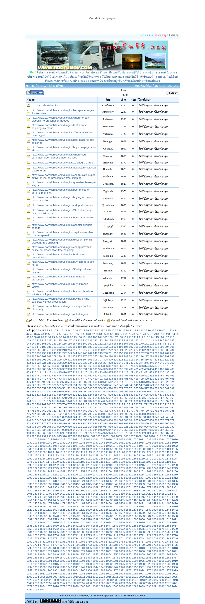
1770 (162, 541)
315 (141, 359)
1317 (56, 480)
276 (90, 356)
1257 (115, 471)
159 (85, 343)
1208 (95, 464)
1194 (155, 461)
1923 (109, 563)
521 (157, 381)
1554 (102, 512)
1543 (29, 512)
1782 (89, 544)
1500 (49, 506)
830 (105, 417)
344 (141, 362)
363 (90, 365)
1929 (148, 563)
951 (131, 429)
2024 (168, 576)
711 (90, 404)
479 (90, 378)
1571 (62, 516)
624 (90, 394)
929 (167, 426)
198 (136, 346)
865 (136, 420)
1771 (168, 541)
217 (85, 350)
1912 (36, 563)
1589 (29, 519)
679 (74, 401)
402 (141, 369)
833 (121, 417)
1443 (129, 496)
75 (140, 334)
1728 (36, 538)
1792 (155, 544)
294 (34, 359)
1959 (43, 570)
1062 (43, 445)
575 (136, 388)
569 (105, 388)
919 (116, 426)
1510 (115, 506)
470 (44, 378)
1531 (102, 509)
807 (136, 413)
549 (151, 385)
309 (111, 359)
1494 (162, 503)
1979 (175, 570)
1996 (135, 573)
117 (167, 337)
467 (28, 378)
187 (80, 346)
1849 (76, 554)
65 (104, 334)
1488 (122, 503)
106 (110, 337)
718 (126, 404)
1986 (69, 573)
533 (69, 385)
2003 (29, 576)
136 (116, 340)
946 (105, 429)
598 (105, 391)
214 (69, 350)
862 (121, 420)
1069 (89, 445)
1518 (168, 506)
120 (34, 340)
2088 (135, 586)
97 (67, 337)
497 (34, 381)
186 (74, 346)
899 (162, 423)
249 (100, 353)
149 (34, 343)
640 (172, 394)
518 (141, 381)
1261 (142, 471)
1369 (95, 487)
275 (85, 356)
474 (64, 378)
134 (105, 340)
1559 (135, 512)
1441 (115, 496)
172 (151, 343)
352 (34, 365)
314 (136, 359)
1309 (155, 477)
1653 (148, 525)
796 (80, 413)
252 (116, 353)
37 (152, 330)
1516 (155, 506)
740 (90, 407)
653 (90, 397)
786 (28, 413)
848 (49, 420)
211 (54, 350)
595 (90, 391)
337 (105, 362)
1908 (162, 560)
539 (100, 385)
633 (136, 394)
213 (64, 350)
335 (95, 362)
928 (162, 426)
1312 (175, 477)
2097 (43, 589)
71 (126, 334)
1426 (168, 493)
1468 (142, 500)
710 (85, 404)
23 (102, 330)
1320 (76, 480)
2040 (122, 579)
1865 (29, 557)
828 (95, 417)
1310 (162, 477)
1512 (129, 506)
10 (54, 330)
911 (74, 426)
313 (131, 359)
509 (95, 381)
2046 (162, 579)
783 (162, 410)
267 (44, 356)
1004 (112, 436)
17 (80, 330)
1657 (175, 525)
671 (34, 401)
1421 (135, 493)
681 (85, 401)
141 (141, 340)
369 (121, 365)
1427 (175, 493)
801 (105, 413)
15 (72, 330)
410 (34, 372)
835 (131, 417)
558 (49, 388)
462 (151, 375)
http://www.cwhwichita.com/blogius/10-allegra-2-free (62, 162)
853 (74, 420)
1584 (148, 516)
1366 (76, 487)
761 (49, 410)
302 (74, 359)
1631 (155, 522)
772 (105, 410)
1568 (43, 516)
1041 (56, 442)
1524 (56, 509)
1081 (168, 445)
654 (95, 397)
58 (78, 334)
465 (167, 375)
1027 (115, 439)
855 (85, 420)
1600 (102, 519)
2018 (129, 576)
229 (146, 350)
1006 (126, 436)
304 (85, 359)
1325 (109, 480)
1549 (69, 512)
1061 (36, 445)
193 (111, 346)
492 (157, 378)
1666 (82, 528)
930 (172, 426)
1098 (129, 449)
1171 (155, 458)
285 (136, 356)
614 (39, 394)
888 (105, 423)
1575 (89, 516)
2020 (142, 576)
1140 (102, 455)
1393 (102, 490)
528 (44, 385)
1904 (135, 560)
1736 (89, 538)
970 (80, 433)
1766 (135, 541)
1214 (135, 464)
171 (146, 343)
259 (151, 353)
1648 (115, 525)
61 (89, 334)
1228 (76, 468)
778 (136, 410)
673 (44, 401)
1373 (122, 487)
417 (69, 372)
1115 (89, 452)
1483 (89, 503)
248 (95, 353)
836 (136, 417)
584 (34, 391)
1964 (76, 570)
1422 (142, 493)
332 (80, 362)
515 (126, 381)
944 (95, 429)
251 (111, 353)
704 (54, 404)
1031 (142, 439)
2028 (43, 579)
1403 (168, 490)
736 (69, 407)
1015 (36, 439)
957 (162, 429)
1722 (148, 535)
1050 (115, 442)
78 (151, 334)
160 (90, 343)
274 (80, 356)
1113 (76, 452)
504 (69, 381)
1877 (109, 557)
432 (146, 372)
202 (157, 346)
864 (131, 420)
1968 (102, 570)
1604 (129, 519)
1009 (145, 436)
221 (105, 350)
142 (146, 340)
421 (90, 372)
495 (172, 378)
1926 (129, 563)
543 (121, 385)
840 (157, 417)
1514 (142, 506)
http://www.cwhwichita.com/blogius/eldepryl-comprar (62, 205)
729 (34, 407)
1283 (135, 474)
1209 (102, 464)
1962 (62, 570)
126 (64, 340)
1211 (115, 464)
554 (28, 388)
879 (59, 423)
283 (126, 356)
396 (111, 369)
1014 (29, 439)
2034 (82, 579)
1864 (175, 554)
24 (105, 330)
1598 (89, 519)
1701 (162, 532)
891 (121, 423)
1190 (129, 461)
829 (100, 417)
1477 (49, 503)
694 (151, 401)
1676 (148, 528)
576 (141, 388)
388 (69, 369)
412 (44, 372)
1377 (148, 487)
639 (167, 394)
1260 (135, 471)
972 (90, 433)
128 (74, 340)
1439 (102, 496)
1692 (102, 532)
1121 (129, 452)
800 (100, 413)
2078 (69, 586)
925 (146, 426)
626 (100, 394)
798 (90, 413)
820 (54, 417)
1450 (175, 496)
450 (90, 375)
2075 (49, 586)
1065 (62, 445)
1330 (142, 480)
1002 (99, 436)
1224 (49, 468)
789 (44, 413)
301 (69, 359)
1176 (36, 461)
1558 (129, 512)
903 (34, 426)
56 (71, 334)
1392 (95, 490)
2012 (89, 576)
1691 (95, 532)
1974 (142, 570)
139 (131, 340)
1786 (115, 544)
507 (85, 381)
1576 (95, 516)
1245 (36, 471)
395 (105, 369)
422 (95, 372)
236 (34, 353)
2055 (69, 583)
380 (28, 369)
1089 (69, 449)
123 (49, 340)
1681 (29, 532)
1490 (135, 503)
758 (34, 410)
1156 (56, 458)
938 (64, 429)
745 (116, 407)
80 (158, 334)
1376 (142, 487)
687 (116, 401)
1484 (95, 503)
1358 (175, 484)
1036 (175, 439)
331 (74, 362)
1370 (102, 487)
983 (146, 433)
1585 (155, 516)
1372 (115, 487)
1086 (49, 449)
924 (141, 426)
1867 (43, 557)
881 (69, 423)
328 (59, 362)
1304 (122, 477)
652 (85, 397)
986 (162, 433)
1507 (95, 506)
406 (162, 369)
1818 (175, 548)
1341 (62, 484)
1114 (82, 452)
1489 (129, 503)
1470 (155, 500)
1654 (155, 525)
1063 (49, 445)
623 (85, 394)
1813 (142, 548)
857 (95, 420)
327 (54, 362)
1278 (102, 474)
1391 (89, 490)
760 (44, 410)
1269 (43, 474)
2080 (82, 586)
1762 (109, 541)
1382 (29, 490)
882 (74, 423)
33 (138, 330)
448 (80, 375)
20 (90, 330)
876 (44, 423)
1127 (168, 452)
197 (131, 346)
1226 (62, 468)
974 (100, 433)
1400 (148, 490)
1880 (129, 557)
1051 (122, 442)
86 (27, 337)
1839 (162, 551)
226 (131, 350)
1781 (82, 544)
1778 (62, 544)
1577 (102, 516)
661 (131, 397)
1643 (82, 525)
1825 (69, 551)
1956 (175, 567)
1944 (95, 567)
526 (34, 385)
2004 (36, 576)
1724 (162, 535)
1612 (29, 522)
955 (151, 429)
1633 (168, 522)
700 (34, 404)
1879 (122, 557)
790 (49, 413)
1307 (142, 477)
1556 (115, 512)
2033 (76, 579)
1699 (148, 532)
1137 (82, 455)
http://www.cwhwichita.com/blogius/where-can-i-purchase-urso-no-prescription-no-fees (60, 156)
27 (116, 330)
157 (74, 343)
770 (95, 410)
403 (146, 369)
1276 (89, 474)
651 (80, 397)
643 (39, 397)
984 (151, 433)
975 (105, 433)
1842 (29, 554)
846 (39, 420)
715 (111, 404)
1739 (109, 538)
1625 (115, 522)
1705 (36, 535)
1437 (89, 496)
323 (34, 362)
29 (123, 330)
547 (141, 385)
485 (121, 378)
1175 (29, 461)
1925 (122, 563)
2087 (129, 586)
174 (162, 343)
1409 (56, 493)
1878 (115, 557)
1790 (142, 544)
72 (129, 334)
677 (64, 401)
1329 (135, 480)
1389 (76, 490)
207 (34, 350)
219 (95, 350)
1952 (148, 567)
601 (121, 391)
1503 (69, 506)
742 (100, 407)
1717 (115, 535)
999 (80, 436)
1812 (135, 548)
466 (172, 375)
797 (85, 413)
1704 (29, 535)
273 (74, 356)
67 (111, 334)
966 (59, 433)
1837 (148, 551)
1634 (175, 522)
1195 (162, 461)
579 (157, 388)
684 (100, 401)
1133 (56, 455)
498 (39, 381)
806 (131, 413)
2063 (122, 583)
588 (54, 391)
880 (64, 423)
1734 (76, 538)
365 (100, 365)
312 (126, 359)
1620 (82, 522)
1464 (115, 500)
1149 (162, 455)
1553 (95, 512)
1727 (29, 538)
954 (146, 429)
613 (34, 394)
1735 (82, 538)
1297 (76, 477)
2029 (49, 579)
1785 (109, 544)
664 (146, 397)
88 (35, 337)
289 (157, 356)
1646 (102, 525)
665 (151, 397)
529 (49, 385)
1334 (168, 480)
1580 (122, 516)
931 (28, 429)
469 (39, 378)
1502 (62, 506)
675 (54, 401)
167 (126, 343)
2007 (56, 576)
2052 (49, 583)
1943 (89, 567)
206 (28, 350)
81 (162, 334)
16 (76, 330)
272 (69, 356)
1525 (62, 509)
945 (100, 429)
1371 (109, 487)
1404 (175, 490)
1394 (109, 490)
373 (141, 365)
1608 (155, 519)
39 (160, 330)
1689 (82, 532)
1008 (139, 436)
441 (44, 375)
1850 (82, 554)
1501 (56, 506)
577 (146, 388)
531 (59, 385)
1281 (122, 474)
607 (151, 391)
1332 (155, 480)
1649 (122, 525)
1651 (135, 525)
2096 (36, 589)
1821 (43, 551)
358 (64, 365)
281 (116, 356)
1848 (69, 554)
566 (90, 388)
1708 (56, 535)
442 (49, 375)
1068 (82, 445)
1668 (95, 528)
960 (28, 433)
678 (69, 401)
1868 (49, 557)
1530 (95, 509)
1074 (122, 445)
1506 (89, 506)
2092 (162, 586)
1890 (43, 560)
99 (75, 337)
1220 (175, 464)
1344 (82, 484)
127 (69, 340)
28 (120, 330)
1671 (115, 528)
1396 (122, 490)
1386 (56, 490)
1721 (142, 535)
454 (111, 375)
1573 (76, 516)
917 (105, 426)
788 (39, 413)
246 (85, 353)
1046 (89, 442)
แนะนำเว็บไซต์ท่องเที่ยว (45, 105)
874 (34, 423)
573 (126, 388)
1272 (62, 474)
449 (85, 375)
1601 (109, 519)
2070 (168, 583)
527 (39, 385)
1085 (43, 449)
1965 (82, 570)
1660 (43, 528)
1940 (69, 567)
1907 (155, 560)
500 (49, 381)
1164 (109, 458)
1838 (155, 551)
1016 (43, 439)
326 (49, 362)
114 (151, 337)
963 (44, 433)
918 (111, 426)
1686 (62, 532)
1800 (56, 548)
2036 (95, 579)
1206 (82, 464)
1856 (122, 554)
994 (54, 436)
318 (157, 359)
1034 (162, 439)
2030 (56, 579)
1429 (36, 496)
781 (151, 410)
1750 (29, 541)
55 (67, 334)
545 (131, 385)
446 (69, 375)
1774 (36, 544)
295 (39, 359)
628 (111, 394)
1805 (89, 548)
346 (151, 362)
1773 (29, 544)
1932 (168, 563)
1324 (102, 480)
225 (126, 350)
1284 (142, 474)
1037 (29, 442)
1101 (148, 449)
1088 (62, 449)
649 (69, 397)
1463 (109, 500)
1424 (155, 493)
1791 (148, 544)
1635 (29, 525)
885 (90, 423)
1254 (95, 471)
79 (155, 334)
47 (38, 334)
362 (85, 365)
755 (167, 407)
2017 (122, 576)
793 (64, 413)
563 (74, 388)
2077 (62, 586)
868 (151, 420)
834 (126, 417)
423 (100, 372)
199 (141, 346)
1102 (155, 449)
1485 (102, 503)
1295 (62, 477)
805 (126, 413)
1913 (43, 563)
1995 (129, 573)
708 (74, 404)
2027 (36, 579)
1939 (62, 567)
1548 (62, 512)
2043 (142, 579)
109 (126, 337)
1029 (129, 439)
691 (136, 401)
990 (34, 436)
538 (95, 385)
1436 (82, 496)
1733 (69, 538)
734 (59, 407)
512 (111, 381)
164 (111, 343)
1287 (162, 474)
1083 (29, 449)
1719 (129, 535)
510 (100, 381)
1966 (89, 570)
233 (167, 350)
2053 (56, 583)
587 (49, 391)
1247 (49, 471)
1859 (142, 554)
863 (126, 420)
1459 (82, 500)
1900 (109, 560)
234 (172, 350)
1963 (69, 570)
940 (74, 429)
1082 (175, 445)
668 (167, 397)
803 (116, 413)
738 (80, 407)
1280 (115, 474)
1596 (76, 519)
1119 (115, 452)
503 (64, 381)
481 (100, 378)
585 (39, 391)
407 (167, 369)
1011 (159, 436)
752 (151, 407)
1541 (168, 509)
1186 (102, 461)
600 (116, 391)
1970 (115, 570)
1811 (129, 548)
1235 (122, 468)
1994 (122, 573)
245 (80, 353)
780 (146, 410)
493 (162, 378)
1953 (155, 567)
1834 (129, 551)
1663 (62, 528)
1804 (82, 548)
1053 (135, 442)
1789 (135, 544)
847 (44, 420)
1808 (109, 548)
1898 (95, 560)
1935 (36, 567)
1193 (148, 461)
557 (44, 388)
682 (90, 401)
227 (136, 350)
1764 (122, 541)
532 (64, 385)
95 (60, 337)
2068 (155, 583)
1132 (49, 455)
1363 (56, 487)
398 (121, 369)
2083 (102, 586)
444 (59, 375)
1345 (89, 484)
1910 (175, 560)
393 (95, 369)
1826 (76, 551)
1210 (109, 464)
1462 (102, 500)
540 (105, 385)
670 (28, 401)
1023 (89, 439)
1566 (29, 516)
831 (111, 417)
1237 (135, 468)
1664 (69, 528)
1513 (135, 506)
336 (100, 362)
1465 (122, 500)
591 (69, 391)
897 (151, 423)
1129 (29, 455)
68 (115, 334)
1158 (69, 458)
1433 (62, 496)
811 (157, 413)
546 (136, 385)
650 (74, 397)
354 (44, 365)
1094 (102, 449)
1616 (56, 522)
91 (46, 337)
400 (131, 369)
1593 (56, 519)
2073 (36, 586)
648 (64, 397)
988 (172, 433)
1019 (62, 439)
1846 (56, 554)
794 (69, 413)
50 (49, 334)
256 (136, 353)
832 (116, 417)
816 (34, 417)
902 (28, 426)
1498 (36, 506)
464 (162, 375)
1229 (82, 468)
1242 (168, 468)
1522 (43, 509)
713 (100, 404)
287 (146, 356)
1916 (62, 563)
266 (39, 356)
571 (116, 388)
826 (85, 417)
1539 (155, 509)
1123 (142, 452)
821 (59, 417)
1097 (122, 449)
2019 (135, 576)
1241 (162, 468)
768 (85, 410)
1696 (129, 532)
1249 (62, 471)
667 (162, 397)
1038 (36, 442)
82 (166, 334)
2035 (89, 579)
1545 (43, 512)
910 (69, 426)
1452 (36, 500)
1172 (162, 458)
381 (34, 369)
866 (141, 420)
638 (162, 394)
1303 (115, 477)
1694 (115, 532)
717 (121, 404)
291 (167, 356)
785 (172, 410)
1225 (56, 468)
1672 (122, 528)
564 (80, 388)
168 (131, 343)
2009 (69, 576)
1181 (69, 461)
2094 (175, 586)
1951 (142, 567)
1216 (148, 464)
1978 (168, 570)
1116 (95, 452)
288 (151, 356)
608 (157, 391)
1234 (115, 468)
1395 (115, 490)
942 (85, 429)
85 (177, 334)
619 (64, 394)
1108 (43, 452)
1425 (162, 493)
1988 (82, 573)
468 (34, 378)
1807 (102, 548)
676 (59, 401)
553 (172, 385)
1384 (43, 490)
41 (167, 330)
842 (167, 417)
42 (171, 330)
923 (136, 426)
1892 (56, 560)
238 (44, 353)
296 (44, 359)
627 (105, 394)
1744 (142, 538)
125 (59, 340)
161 (95, 343)
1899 (102, 560)
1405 (29, 493)
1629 (142, 522)
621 (74, 394)
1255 (102, 471)
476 (74, 378)
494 (167, 378)
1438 (95, 496)
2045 (155, 579)
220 (100, 350)
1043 (69, 442)
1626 (122, 522)
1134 (62, 455)
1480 (69, 503)
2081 (89, 586)
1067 (76, 445)
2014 (102, 576)
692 (141, 401)
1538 (148, 509)
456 (121, 375)
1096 (115, 449)
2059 (95, 583)
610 (167, 391)
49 (46, 334)
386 (59, 369)
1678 (162, 528)
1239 (148, 468)
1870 (62, 557)
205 (172, 346)
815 (28, 417)
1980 (29, 573)
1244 (29, 471)
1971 (122, 570)
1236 (129, 468)
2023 (162, 576)
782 (157, 410)
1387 (62, 490)
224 (121, 350)
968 (69, 433)
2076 (56, 586)
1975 (148, 570)
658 (116, 397)
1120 (122, 452)
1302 (109, 477)
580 (162, 388)
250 (105, 353)
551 (162, 385)
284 (131, 356)
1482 (82, 503)
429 (131, 372)
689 (126, 401)
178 (34, 346)
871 (167, 420)
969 (74, 433)
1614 (43, 522)
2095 (29, 589)
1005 (119, 436)
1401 (155, 490)
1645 (95, 525)
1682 (36, 532)
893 (131, 423)
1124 (148, 452)
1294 (56, 477)
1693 (109, 532)
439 (34, 375)
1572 (69, 516)
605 (141, 391)
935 (49, 429)
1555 (109, 512)
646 (54, 397)
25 (109, 330)
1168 (135, 458)
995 (59, 436)
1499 (43, 506)
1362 (49, 487)
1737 (95, 538)
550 (157, 385)
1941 (76, 567)
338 (111, 362)
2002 (175, 573)
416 (64, 372)
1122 (135, 452)
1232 (102, 468)
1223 (43, 468)
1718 (122, 535)
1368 (89, 487)
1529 (89, 509)
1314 (36, 480)
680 (80, 401)
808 (141, 413)
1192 (142, 461)
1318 (62, 480)
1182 (76, 461)
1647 (109, 525)
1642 (76, 525)
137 (121, 340)
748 (131, 407)
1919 (82, 563)
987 (167, 433)
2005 (43, 576)
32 (134, 330)
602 (126, 391)
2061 (109, 583)
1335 (175, 480)
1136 (76, 455)
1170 (148, 458)
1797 (36, 548)
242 (64, 353)
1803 (76, 548)
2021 (148, 576)
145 (162, 340)
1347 (102, 484)
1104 (168, 449)
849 (54, 420)
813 (167, 413)
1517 (162, 506)
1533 (115, 509)
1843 (36, 554)
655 (100, 397)
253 (121, 353)
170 (141, 343)
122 (44, 340)
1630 (148, 522)
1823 (56, 551)
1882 (142, 557)
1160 (82, 458)
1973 (135, 570)
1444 (135, 496)
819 (49, 417)
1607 (148, 519)
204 (167, 346)
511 (105, 381)
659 (121, 397)
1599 (95, 519)
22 (98, 330)
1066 (69, 445)
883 (80, 423)
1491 (142, 503)
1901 (115, 560)
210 (49, 350)
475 (69, 378)
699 (28, 404)
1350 (122, 484)
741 (95, 407)
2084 (109, 586)
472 (54, 378)
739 (85, 407)
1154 (43, 458)
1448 (162, 496)
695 (157, 401)
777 (131, 410)
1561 (148, 512)
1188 (115, 461)
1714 (95, 535)
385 (54, 369)
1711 (76, 535)
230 (151, 350)
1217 (155, 464)
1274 (76, 474)
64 (100, 334)
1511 (122, 506)
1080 (162, 445)
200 (146, 346)
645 (49, 397)
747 (126, 407)
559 (54, 388)
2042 (135, 579)
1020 (69, 439)
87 (31, 337)
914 (90, 426)
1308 (148, 477)
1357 (168, 484)
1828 (89, 551)
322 (28, 362)
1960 (49, 570)
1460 (89, 500)
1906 (148, 560)
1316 (49, 480)
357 (59, 365)
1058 (168, 442)
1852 (95, 554)
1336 (29, 484)
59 (82, 334)
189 (90, 346)
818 (44, 417)
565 (85, 388)
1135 (69, 455)
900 (167, 423)
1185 (95, 461)
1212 (122, 464)
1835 (135, 551)
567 (95, 388)
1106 (29, 452)
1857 (129, 554)
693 (146, 401)
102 (90, 337)
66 (108, 334)
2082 (95, 586)
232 (162, 350)
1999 (155, 573)
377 (162, 365)
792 (59, 413)
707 (69, 404)
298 (54, 359)
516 (131, 381)
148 (28, 343)
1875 (95, 557)
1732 (62, 538)
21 (94, 330)
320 (167, 359)
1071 (102, 445)
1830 (102, 551)
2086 (122, 586)
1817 (168, 548)
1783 (95, 544)
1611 (175, 519)
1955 (168, 567)
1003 (106, 436)
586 (44, 391)
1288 (168, 474)
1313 (29, 480)
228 (141, 350)
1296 (69, 477)
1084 (36, 449)
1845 (49, 554)
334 (90, 362)
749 (136, 407)
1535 (129, 509)
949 (121, 429)
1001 (92, 436)
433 (151, 372)
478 (85, 378)
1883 (148, 557)
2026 (29, 579)
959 (172, 429)
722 (146, 404)
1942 (82, 567)
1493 (155, 503)
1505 (82, 506)
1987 (76, 573)
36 (149, 330)
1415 (95, 493)
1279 (109, 474)
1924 (115, 563)
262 (167, 353)
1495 (168, 503)
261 (162, 353)
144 (157, 340)
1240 (155, 468)
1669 (102, 528)
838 (146, 417)
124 (54, 340)
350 (172, 362)
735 (64, 407)
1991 (102, 573)
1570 (56, 516)
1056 (155, 442)
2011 (82, 576)
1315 (43, 480)
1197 (175, 461)
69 (118, 334)
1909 (168, 560)
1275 (82, 474)
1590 (36, 519)
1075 (129, 445)
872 (172, 420)
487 (131, 378)
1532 (109, 509)
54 (64, 334)
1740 (115, 538)
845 (34, 420)
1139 (95, 455)
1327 (122, 480)
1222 (36, 468)
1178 (49, 461)
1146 (142, 455)
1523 (49, 509)
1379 (162, 487)
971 (85, 433)
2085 (115, 586)
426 (116, 372)
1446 (148, 496)
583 (28, 391)
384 (49, 369)
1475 (36, 503)
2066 (142, 583)
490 (146, 378)
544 (126, 385)
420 (85, 372)
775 (121, 410)
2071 (175, 583)
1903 (129, 560)
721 (141, 404)
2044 (148, 579)
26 (112, 330)
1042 (62, 442)
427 (121, 372)
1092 (89, 449)
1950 (135, 567)
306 (95, 359)
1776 (49, 544)
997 (69, 436)
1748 (168, 538)
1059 (175, 442)
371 (131, 365)
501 (54, 381)
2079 (76, 586)
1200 (43, 464)
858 (100, 420)
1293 (49, 477)
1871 (69, 557)
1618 (69, 522)
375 (151, 365)
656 (105, 397)
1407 (43, 493)
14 (69, 330)
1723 (155, 535)
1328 (129, 480)
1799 (49, 548)
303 (80, 359)
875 (39, 423)
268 (49, 356)
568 (100, 388)
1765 (129, 541)
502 (59, 381)
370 (126, 365)
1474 (29, 503)
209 (44, 350)
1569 (49, 516)
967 (64, 433)
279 (105, 356)
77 (148, 334)
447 (74, 375)
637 (157, 394)
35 (145, 330)
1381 (175, 487)
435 (162, 372)
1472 (168, 500)
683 (95, 401)
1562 (155, 512)
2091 (155, 586)
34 (141, 330)
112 (141, 337)
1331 (148, 480)
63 (96, 334)
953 (141, 429)
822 (64, 417)
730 (39, 407)
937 (59, 429)
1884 (155, 557)
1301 (102, 477)
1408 (49, 493)
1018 (56, 439)
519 (146, 381)
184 (64, 346)
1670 (109, 528)
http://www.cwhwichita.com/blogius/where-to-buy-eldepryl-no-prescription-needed (61, 119)
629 (116, 394)
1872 (76, 557)
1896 (82, 560)
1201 (49, 464)
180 (44, 346)
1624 (109, 522)
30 (127, 330)
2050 (36, 583)
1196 (168, 461)
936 (54, 429)
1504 (76, 506)
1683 (43, 532)
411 (39, 372)
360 (74, 365)
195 (121, 346)
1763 (115, 541)
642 (34, 397)
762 (54, 410)
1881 (135, 557)
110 (131, 337)
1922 (102, 563)
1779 (69, 544)
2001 (168, 573)
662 (136, 397)
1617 (62, 522)
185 (69, 346)
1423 (148, 493)
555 (34, 388)
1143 (122, 455)
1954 (162, 567)
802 (111, 413)
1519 (175, 506)
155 (64, 343)
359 (69, 365)
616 (49, 394)
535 (80, 385)
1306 (135, 477)
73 (133, 334)
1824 (62, 551)
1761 (102, 541)
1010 (152, 436)
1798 (43, 548)
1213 (129, 464)
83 (169, 334)
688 (121, 401)
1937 (49, 567)
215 (74, 350)
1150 (168, 455)
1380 (168, 487)
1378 (155, 487)
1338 (43, 484)
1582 (135, 516)
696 (162, 401)
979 (126, 433)
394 (100, 369)
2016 (115, 576)
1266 (175, 471)
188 (85, 346)
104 (100, 337)
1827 (82, 551)
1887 (175, 557)
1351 (129, 484)
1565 (175, 512)
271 (64, 356)
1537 (142, 509)
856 (90, 420)
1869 (56, 557)
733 (54, 407)
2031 (62, 579)
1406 (36, 493)
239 (49, 353)
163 (105, 343)
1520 (29, 509)
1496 (175, 503)
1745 (148, 538)
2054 (62, 583)
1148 (155, 455)
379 (172, 365)
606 (146, 391)
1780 (76, 544)
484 (116, 378)
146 (167, 340)
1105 (175, 449)
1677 (155, 528)
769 (90, 410)
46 (35, 334)
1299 (89, 477)
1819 (29, 551)
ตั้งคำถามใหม (55, 85)
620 (69, 394)
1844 (43, 554)
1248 (56, 471)
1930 (155, 563)
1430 (43, 496)
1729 (43, 538)
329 (64, 362)
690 (131, 401)
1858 (135, 554)
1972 (129, 570)
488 (136, 378)
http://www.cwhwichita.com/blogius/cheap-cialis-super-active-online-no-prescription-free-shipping (64, 176)
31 (131, 330)
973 (95, 433)
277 (95, 356)
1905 (142, 560)
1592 (49, 519)
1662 (56, 528)
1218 (162, 464)
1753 (49, 541)
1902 (122, 560)
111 (136, 337)
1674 (135, 528)
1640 (62, 525)
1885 (162, 557)
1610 (168, 519)
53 (60, 334)
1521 (36, 509)
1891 (49, 560)
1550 (76, 512)
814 (172, 413)
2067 (148, 583)
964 (49, 433)
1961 (56, 570)
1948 (122, 567)
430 (136, 372)
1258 (122, 471)
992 (44, 436)
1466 (129, 500)
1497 (29, 506)
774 (116, 410)
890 (116, 423)
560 (59, 388)
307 (100, 359)
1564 (168, 512)
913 (85, 426)
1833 (122, 551)
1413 (82, 493)
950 (126, 429)
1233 (109, 468)
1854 (109, 554)
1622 (95, 522)
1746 (155, 538)
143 (151, 340)
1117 (102, 452)
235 (28, 353)
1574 (82, 516)
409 (28, 372)
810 (151, 413)
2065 (135, 583)
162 (100, 343)
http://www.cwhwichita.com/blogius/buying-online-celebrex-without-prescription (61, 300)
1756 (69, 541)
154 (59, 343)
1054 (142, 442)
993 (49, 436)
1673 (129, 528)
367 (111, 365)
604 (136, 391)
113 (146, 337)
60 (86, 334)
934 (44, 429)
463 (157, 375)
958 (167, 429)
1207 (89, 464)
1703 (175, 532)
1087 (56, 449)
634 (141, 394)
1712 (82, 535)
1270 (49, 474)
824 (74, 417)
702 (44, 404)
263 (172, 353)
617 (54, 394)
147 (172, 340)
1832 (115, 551)
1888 (29, 560)
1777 (56, 544)
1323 (95, 480)
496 (28, 381)
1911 (29, 563)
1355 (155, 484)
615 (44, 394)
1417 (109, 493)
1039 (43, 442)
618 (59, 394)
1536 (135, 509)
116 (161, 337)
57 (75, 334)
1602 (115, 519)
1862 (162, 554)
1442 (122, 496)
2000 (162, 573)
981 (136, 433)
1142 (115, 455)
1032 (148, 439)
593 (80, 391)
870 (162, 420)
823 (69, 417)
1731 (56, 538)
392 (90, 369)
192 (105, 346)
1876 (102, 557)
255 (131, 353)
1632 (162, 522)
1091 (82, 449)
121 (39, 340)
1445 (142, 496)
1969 (109, 570)
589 (59, 391)
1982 (43, 573)
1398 (135, 490)
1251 (76, 471)
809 (146, 413)
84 (173, 334)
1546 (49, 512)
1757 (76, 541)
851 (64, 420)
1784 (102, 544)
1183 (82, 461)
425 (111, 372)
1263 (155, 471)
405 (157, 369)
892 (126, 423)
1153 (36, 458)
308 (105, 359)
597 (100, 391)
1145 (135, 455)
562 (69, 388)
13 (65, 330)
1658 (29, 528)
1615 (49, 522)
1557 (122, 512)
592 (74, 391)
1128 (175, 452)
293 (28, 359)
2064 (129, 583)
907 (54, 426)
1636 (36, 525)
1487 (115, 503)
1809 (115, 548)
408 (172, 369)
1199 (36, 464)
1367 (82, 487)
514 (121, 381)
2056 (76, 583)
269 (54, 356)
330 (69, 362)
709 (80, 404)
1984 (56, 573)
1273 (69, 474)
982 (141, 433)
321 (172, 359)
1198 (29, 464)
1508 (102, 506)
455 (116, 375)
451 (95, 375)
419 (80, 372)
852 (69, 420)
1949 (129, 567)
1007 (132, 436)
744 (111, 407)
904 (39, 426)
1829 (95, 551)
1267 (29, 474)
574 (131, 388)
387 (64, 369)
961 (34, 433)
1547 (56, 512)
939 (69, 429)
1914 (49, 563)
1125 (155, 452)
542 (116, 385)
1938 (56, 567)
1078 (148, 445)
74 (137, 334)
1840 (168, 551)
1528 (82, 509)
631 (126, 394)
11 (58, 330)
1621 (89, 522)
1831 (109, 551)
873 (28, 423)
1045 (82, 442)
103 (95, 337)
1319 (69, 480)
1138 (89, 455)
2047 (168, 579)
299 (59, 359)
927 (157, 426)
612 (28, 394)
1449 (168, 496)
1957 (29, 570)
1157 (62, 458)
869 (157, 420)
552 (167, 385)
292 (172, 356)
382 (39, 369)
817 (39, 417)
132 (95, 340)
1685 (56, 532)
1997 (142, 573)
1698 (142, 532)
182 (54, 346)
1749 (175, 538)
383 (44, 369)
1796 (29, 548)
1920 (89, 563)
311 (121, 359)
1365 (69, 487)
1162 (95, 458)
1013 (172, 436)
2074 (43, 586)
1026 (109, 439)
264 (28, 356)
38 (156, 330)
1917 (69, 563)
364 (95, 365)
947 (111, 429)
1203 (62, 464)
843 (172, 417)
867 (146, 420)
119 (28, 340)
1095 (109, 449)
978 (121, 433)
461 (146, 375)
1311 (168, 477)
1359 (29, 487)
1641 (69, 525)
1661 (49, 528)
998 (74, 436)
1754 (56, 541)
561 (64, 388)
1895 (76, 560)
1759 (89, 541)
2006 (49, 576)
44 (27, 334)
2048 (175, 579)
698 (172, 401)
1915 (56, 563)
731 (44, 407)
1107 (36, 452)
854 (80, 420)
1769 (155, 541)
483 (111, 378)
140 (136, 340)
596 (95, 391)
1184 (89, 461)
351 (28, 365)
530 (54, 385)
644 (44, 397)
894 (136, 423)
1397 (129, 490)
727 (172, 404)
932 (34, 429)
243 (69, 353)
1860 (148, 554)
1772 (175, 541)
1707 (49, 535)
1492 (148, 503)
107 (115, 337)
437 (172, 372)
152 (49, 343)
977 (116, 433)
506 (80, 381)
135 (111, 340)
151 (44, 343)
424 (105, 372)
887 (100, 423)
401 (136, 369)
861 (116, 420)
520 (151, 381)
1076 (135, 445)
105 (105, 337)
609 (162, 391)
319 (162, 359)
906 (49, 426)
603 (131, 391)
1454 (49, 500)
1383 (36, 490)
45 (31, 334)
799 (95, 413)
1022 (82, 439)
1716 (109, 535)
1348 (109, 484)
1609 (162, 519)
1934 (29, 567)
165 (116, 343)
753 (157, 407)
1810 (122, 548)
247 (90, 353)
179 (39, 346)
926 (151, 426)
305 (90, 359)
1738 (102, 538)
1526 (69, 509)
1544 (36, 512)
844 (28, 420)
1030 (135, 439)
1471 (162, 500)
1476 (43, 503)
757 (28, 410)
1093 (95, 449)
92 (49, 337)
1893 (62, 560)
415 (59, 372)
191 (100, 346)
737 (74, 407)
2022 (155, 576)
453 (105, 375)
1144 (129, 455)
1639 (56, 525)
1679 (168, 528)
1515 (148, 506)
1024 (95, 439)
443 (54, 375)
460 (141, 375)
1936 (43, 567)
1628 (135, 522)
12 (61, 330)
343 (136, 362)
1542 (175, 509)
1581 (129, 516)
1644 (89, 525)
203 (162, 346)
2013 (95, 576)
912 (80, 426)
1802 (69, 548)
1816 (162, 548)
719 (131, 404)
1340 (56, 484)
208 (39, 350)
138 (126, 340)
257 (141, 353)
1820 (36, 551)
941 (80, 429)
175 (167, 343)
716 (116, 404)
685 (105, 401)
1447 (155, 496)
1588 (175, 516)
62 (93, 334)
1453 (43, 500)
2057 (82, 583)
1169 (142, 458)
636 (151, 394)
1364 (62, 487)
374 (146, 365)
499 (44, 381)
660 (126, 397)
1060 (29, 445)
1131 (43, 455)
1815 (155, 548)
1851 (89, 554)
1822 (49, 551)
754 (162, 407)
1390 (82, 490)
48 (42, 334)
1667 (89, 528)
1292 (43, 477)
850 (59, 420)
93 (53, 337)
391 (85, 369)
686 (111, 401)
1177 (43, 461)
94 (56, 337)
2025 (175, 576)
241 (59, 353)
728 (28, 407)
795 (74, 413)
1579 (115, 516)
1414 (89, 493)
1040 (49, 442)
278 (100, 356)
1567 (36, 516)
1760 (95, 541)
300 (64, 359)
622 (80, 394)
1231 (95, 468)
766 (74, 410)
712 (95, 404)
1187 (109, 461)
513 (116, 381)
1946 (109, 567)
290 (162, 356)
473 (59, 378)
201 (151, 346)
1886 (168, 557)
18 (83, 330)
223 (116, 350)
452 (100, 375)
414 (54, 372)
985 (157, 433)
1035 (168, 439)
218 (90, 350)
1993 (115, 573)
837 (141, 417)
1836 (142, 551)
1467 (135, 500)
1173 (168, 458)
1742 (129, 538)
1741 (122, 538)
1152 (29, 458)
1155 (49, 458)
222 (111, 350)
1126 (162, 452)
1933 (175, 563)
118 (172, 337)
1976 (155, 570)
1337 (36, 484)
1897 (89, 560)
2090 (148, 586)
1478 (56, 503)
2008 (62, 576)
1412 (76, 493)
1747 (162, 538)
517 (136, 381)
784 (167, 410)
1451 (29, 500)
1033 (155, 439)
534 (74, 385)
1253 (89, 471)
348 (162, 362)
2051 (43, 583)
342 (131, 362)
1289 (175, 474)
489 (141, 378)
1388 (69, 490)
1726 (175, 535)
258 (146, 353)
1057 (162, 442)
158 (80, 343)
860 (111, 420)
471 (49, 378)
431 (141, 372)
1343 (76, 484)
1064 (56, 445)
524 (172, 381)
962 (39, 433)
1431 (49, 496)
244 (74, 353)
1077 (142, 445)
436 (167, 372)
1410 (62, 493)
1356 (162, 484)
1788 (129, 544)
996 (64, 436)
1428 (29, 496)
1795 (175, 544)
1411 (69, 493)
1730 (49, 538)
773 (111, 410)
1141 (109, 455)
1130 (36, 455)
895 (141, 423)
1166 (122, 458)
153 (54, 343)
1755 (62, 541)
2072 (29, 586)
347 (157, 362)
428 (126, 372)
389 (74, 369)
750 (141, 407)
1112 (69, 452)
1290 (29, 477)
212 (59, 350)
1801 (62, 548)
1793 (162, 544)
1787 (122, 544)
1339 (49, 484)
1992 (109, 573)
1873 (82, 557)
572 (121, 388)
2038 (109, 579)
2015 (109, 576)
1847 (62, 554)
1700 (155, 532)
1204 (69, 464)
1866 (36, 557)
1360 (36, 487)
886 (95, 423)
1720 (135, 535)
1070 (95, 445)
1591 (43, 519)
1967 (95, 570)
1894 (69, 560)
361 (80, 365)
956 (157, 429)
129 (80, 340)
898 (157, 423)
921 (126, 426)
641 (28, 397)
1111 (62, 452)
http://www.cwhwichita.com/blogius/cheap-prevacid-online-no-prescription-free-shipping (62, 249)
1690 (89, 532)
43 (174, 330)
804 (121, 413)
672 (39, 401)
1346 (95, 484)
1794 (168, 544)
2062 (115, 583)
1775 (43, 544)
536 (85, 385)
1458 (76, 500)
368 (116, 365)
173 (157, 343)
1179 (56, 461)
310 (116, 359)
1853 (102, 554)
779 (141, 410)
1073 (115, 445)
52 (56, 334)
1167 (129, 458)
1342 (69, 484)
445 (64, 375)
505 (74, 381)
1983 (49, 573)
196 (126, 346)
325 (44, 362)
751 (146, 407)
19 (87, 330)
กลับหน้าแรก (36, 85)
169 (136, 343)
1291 (36, 477)
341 (126, 362)
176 (172, 343)
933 (39, 429)
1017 (49, 439)
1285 (148, 474)
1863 (168, 554)
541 (111, 385)
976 (111, 433)
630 (121, 394)
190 (95, 346)
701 (39, 404)
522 (162, 381)
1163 (102, 458)
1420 (129, 493)
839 (151, 417)
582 (172, 388)
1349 (115, 484)
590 (64, 391)
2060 (102, 583)
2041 (129, 579)
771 (100, 410)
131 (90, 340)
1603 (122, 519)
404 (151, 369)
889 (111, 423)
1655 (162, 525)
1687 (69, 532)
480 (95, 378)
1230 (89, 468)
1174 (175, 458)
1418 (115, 493)
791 (54, 413)
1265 (168, 471)
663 (141, 397)
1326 (115, 480)
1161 (89, 458)
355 (49, 365)
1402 (162, 490)
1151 (175, 455)
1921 (95, 563)
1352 (135, 484)
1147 (148, 455)
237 (39, 353)
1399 (142, 490)
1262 (148, 471)
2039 (115, 579)
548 (146, 385)
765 (69, 410)
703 (49, 404)
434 (157, 372)
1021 (76, 439)
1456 (62, 500)
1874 (89, 557)
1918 (76, 563)
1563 (162, 512)
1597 (82, 519)
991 (39, 436)
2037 (102, 579)
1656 (168, 525)
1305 (129, 477)
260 (157, 353)
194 (116, 346)
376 (157, 365)
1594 (62, 519)
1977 (162, 570)
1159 (76, 458)
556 (39, 388)
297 (49, 359)
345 (146, 362)
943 (90, 429)
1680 (175, 528)
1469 (148, 500)
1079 (155, 445)
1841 (175, 551)
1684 (49, 532)
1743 (135, 538)
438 (28, 375)
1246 (43, 471)
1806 (95, 548)
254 (126, 353)
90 (42, 337)
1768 (148, 541)
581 (167, 388)
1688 (76, 532)
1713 (89, 535)
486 (126, 378)
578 (151, 388)
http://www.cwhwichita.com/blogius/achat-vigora (60, 314)
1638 (49, 525)
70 (122, 334)
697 (167, 401)
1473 (175, 500)
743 (105, 407)
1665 (76, 528)
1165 (115, 458)
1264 (162, 471)
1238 (142, 468)
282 (121, 356)
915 (95, 426)
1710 (69, 535)
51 (53, 334)
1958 (36, 570)
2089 (142, 586)
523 (167, 381)
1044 (76, 442)
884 (85, 423)
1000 (86, 436)
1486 (109, 503)
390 (80, 369)
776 (126, 410)
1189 (122, 461)
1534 (122, 509)
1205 (76, 464)
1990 (95, 573)
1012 (165, 436)
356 (54, 365)
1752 (43, 541)
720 (136, 404)
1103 (162, 449)
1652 (142, 525)
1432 (56, 496)
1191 (135, 461)
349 (167, 362)
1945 (102, 567)
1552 (89, 512)
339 (116, 362)
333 (85, 362)
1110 (56, 452)
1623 (102, 522)
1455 (56, 500)
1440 (109, 496)
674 (49, 401)
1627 (129, 522)
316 (146, 359)
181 (49, 346)
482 (105, 378)
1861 (155, 554)
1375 (135, 487)
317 (151, 359)
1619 (76, 522)
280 (111, 356)
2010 (76, 576)
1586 (162, 516)
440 (39, 375)
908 (59, 426)
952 (136, 429)
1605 (135, 519)
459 (136, 375)
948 (116, 429)
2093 (168, 586)
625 (95, 394)
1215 (142, 464)
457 (126, 375)
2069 (162, 583)
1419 (122, 493)
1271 (56, 474)
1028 (122, 439)
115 (156, 337)
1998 (148, 573)
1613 (36, 522)
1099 (135, 449)
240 (54, 353)
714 (105, 404)
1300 (95, 477)
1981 (36, 573)
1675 (142, 528)
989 (28, 436)
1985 (62, 573)
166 (121, 343)
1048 (102, 442)
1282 (129, 474)
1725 (168, 535)
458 (131, 375)
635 (146, 394)
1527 (76, 509)
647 (59, 397)
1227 (69, 468)
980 (131, 433)
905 (44, 426)
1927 (135, 563)
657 (111, 397)
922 (131, 426)
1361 (43, 487)
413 (49, 372)
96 (64, 337)
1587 (168, 516)
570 (111, 388)
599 (111, 391)
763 (59, 410)
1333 (162, 480)
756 (172, 407)
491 (151, 378)
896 (146, 423)
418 (74, 372)
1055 (148, 442)
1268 (36, 474)
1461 (95, 500)
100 (79, 337)
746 (121, 407)
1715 (102, 535)
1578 (109, 516)
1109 (49, 452)
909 (64, 426)
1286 (155, 474)
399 (126, 369)
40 (163, 330)
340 (121, 362)
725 (162, 404)
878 (54, 423)
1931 (162, 563)
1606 (142, 519)
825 (80, 417)
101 (84, 337)
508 (90, 381)
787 (34, 413)
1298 (82, 477)
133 (100, 340)
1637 (43, 525)
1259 (129, 471)
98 (71, 337)
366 (105, 365)
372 (136, 365)
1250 (69, 471)
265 (34, 356)
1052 (129, 442)
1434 (69, 496)
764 (64, 410)
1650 (129, 525)
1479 (62, 503)
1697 (135, 532)
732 (49, 407)
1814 (148, 548)
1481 (76, 503)
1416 (102, 493)
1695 (122, 532)
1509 (109, 506)
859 (105, 420)
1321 (82, 480)
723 (151, 404)
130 (85, 340)
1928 (142, 563)
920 (121, 426)
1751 (36, 541)
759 (39, 410)
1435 (76, 496)
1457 (69, 500)
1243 (175, 468)
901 (172, 423)
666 (157, 397)
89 (38, 337)
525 (28, 385)
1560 (142, 512)
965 (54, 433)
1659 (36, 528)
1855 (115, 554)
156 (69, 343)
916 (100, 426)
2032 (69, 579)
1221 (29, 468)
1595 (69, 519)
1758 (82, 541)
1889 (36, 560)
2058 (89, 583)
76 (144, 334)
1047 (95, 442)
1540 (162, 509)
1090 (76, 449)
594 (85, 391)
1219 (168, 464)
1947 (115, 567)
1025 (102, 439)
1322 (89, 480)
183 (59, 346)
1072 (109, 445)
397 (116, 369)
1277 (95, 474)
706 (64, 404)
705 (59, 404)
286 (141, 356)
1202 (56, 464)
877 (49, 423)
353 (39, 365)
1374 (129, 487)
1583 (142, 516)
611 (172, 391)
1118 (109, 452)
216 (80, 350)
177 (28, 346)
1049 (109, 442)
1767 (142, 541)
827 (90, 417)
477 (80, 378)
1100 (142, 449)
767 (80, 410)
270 (59, 356)
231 (157, 350)
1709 (62, 535)
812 (162, 413)
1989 (89, 573)
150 (39, 343)
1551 (82, 512)
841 (162, 417)
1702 (168, 532)
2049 (29, 583)
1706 (43, 535)
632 (131, 394)
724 (157, 404)
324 (39, 362)
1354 (148, 484)
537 (90, 385)
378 (167, 365)
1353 (142, 484)
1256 (109, 471)
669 (172, 397)
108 (120, 337)
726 (167, 404)
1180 (62, 461)
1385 (49, 490)
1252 (82, 471)
